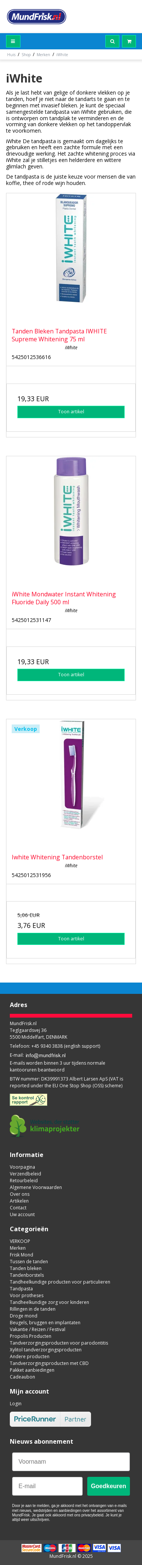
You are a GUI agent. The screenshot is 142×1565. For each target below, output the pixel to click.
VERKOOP (20, 1241)
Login (16, 1403)
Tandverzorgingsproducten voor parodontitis (59, 1343)
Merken (18, 1248)
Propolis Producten (30, 1336)
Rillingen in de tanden (33, 1309)
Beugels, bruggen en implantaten (45, 1322)
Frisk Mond (21, 1255)
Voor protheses (26, 1295)
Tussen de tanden (29, 1261)
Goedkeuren (108, 1486)
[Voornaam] (71, 1461)
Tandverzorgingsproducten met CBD (49, 1363)
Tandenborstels (27, 1275)
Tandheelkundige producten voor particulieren (60, 1282)
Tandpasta (21, 1288)
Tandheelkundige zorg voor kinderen (49, 1302)
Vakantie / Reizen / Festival (37, 1329)
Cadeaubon (22, 1377)
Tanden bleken (26, 1268)
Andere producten (29, 1356)
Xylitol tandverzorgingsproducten (46, 1349)
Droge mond (23, 1316)
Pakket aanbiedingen (32, 1370)
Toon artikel (71, 411)
